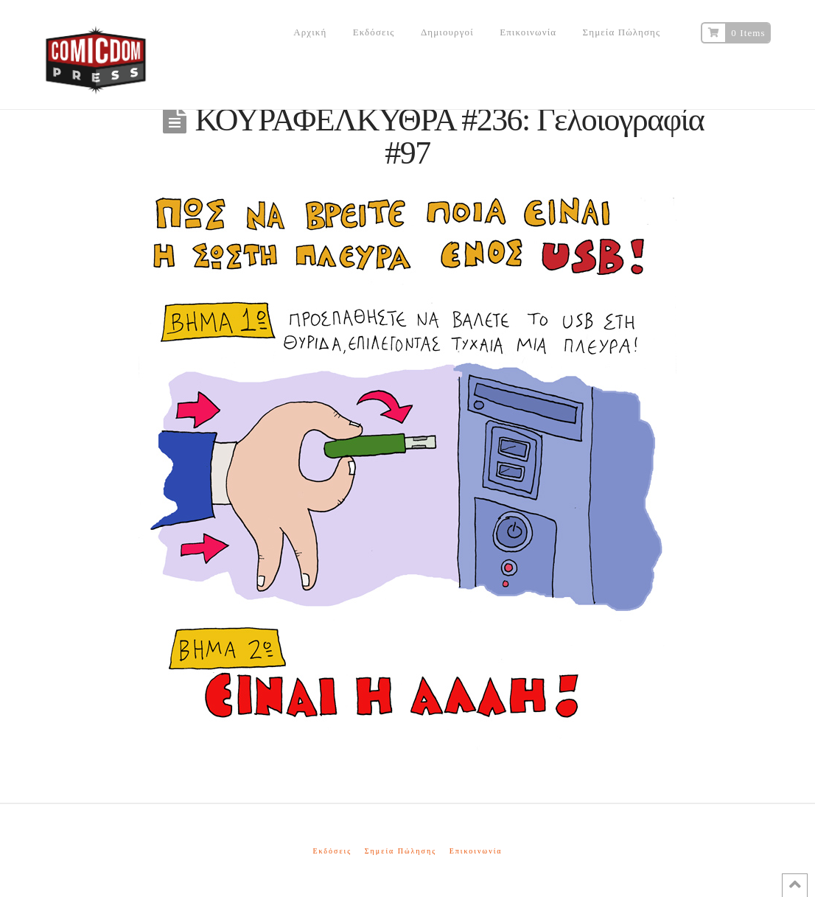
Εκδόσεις (331, 851)
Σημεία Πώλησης (400, 851)
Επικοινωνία (476, 851)
